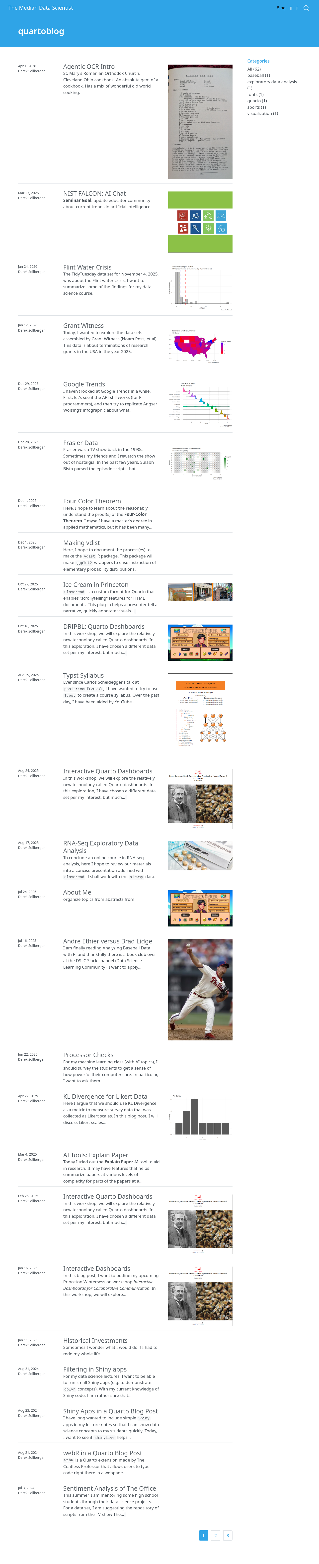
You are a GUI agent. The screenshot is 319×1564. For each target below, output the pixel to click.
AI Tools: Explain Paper (96, 1155)
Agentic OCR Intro (89, 66)
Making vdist (81, 543)
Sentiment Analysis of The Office (109, 1488)
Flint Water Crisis (87, 267)
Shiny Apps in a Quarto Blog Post (110, 1411)
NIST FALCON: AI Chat (94, 193)
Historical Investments (95, 1340)
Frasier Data (80, 443)
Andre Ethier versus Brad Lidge (107, 941)
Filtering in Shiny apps (95, 1369)
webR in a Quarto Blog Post (102, 1453)
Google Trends (84, 384)
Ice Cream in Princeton (96, 584)
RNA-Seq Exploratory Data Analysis (100, 847)
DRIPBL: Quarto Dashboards (104, 626)
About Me (77, 892)
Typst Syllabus (83, 675)
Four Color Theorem (92, 501)
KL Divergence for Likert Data (105, 1096)
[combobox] (307, 7)
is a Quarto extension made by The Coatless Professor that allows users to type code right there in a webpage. (106, 1466)
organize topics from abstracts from (98, 899)
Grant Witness (83, 325)
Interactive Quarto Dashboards (108, 771)
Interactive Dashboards (96, 1268)
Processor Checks (88, 1055)
